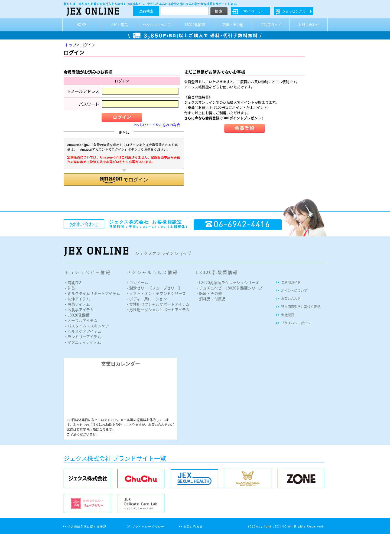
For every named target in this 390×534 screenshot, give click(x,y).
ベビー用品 (119, 24)
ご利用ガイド (270, 24)
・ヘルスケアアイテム (82, 331)
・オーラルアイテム (81, 320)
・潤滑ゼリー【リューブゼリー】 (153, 288)
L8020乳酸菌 (195, 24)
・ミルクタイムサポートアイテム (92, 293)
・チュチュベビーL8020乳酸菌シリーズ (229, 288)
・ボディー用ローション (146, 298)
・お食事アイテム (79, 309)
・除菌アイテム (77, 304)
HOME (81, 24)
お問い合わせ (308, 24)
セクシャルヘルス (157, 24)
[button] (124, 179)
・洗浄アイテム (77, 298)
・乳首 (69, 288)
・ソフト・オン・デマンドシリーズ (155, 293)
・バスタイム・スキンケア (86, 325)
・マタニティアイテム (82, 342)
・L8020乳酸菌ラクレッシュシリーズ (227, 282)
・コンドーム (136, 282)
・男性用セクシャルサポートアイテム (157, 309)
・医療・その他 (208, 293)
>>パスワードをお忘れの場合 (157, 124)
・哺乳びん (73, 282)
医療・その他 (232, 24)
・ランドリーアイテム (82, 336)
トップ (70, 44)
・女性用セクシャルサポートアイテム (157, 304)
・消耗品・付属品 (210, 298)
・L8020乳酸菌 (77, 315)
